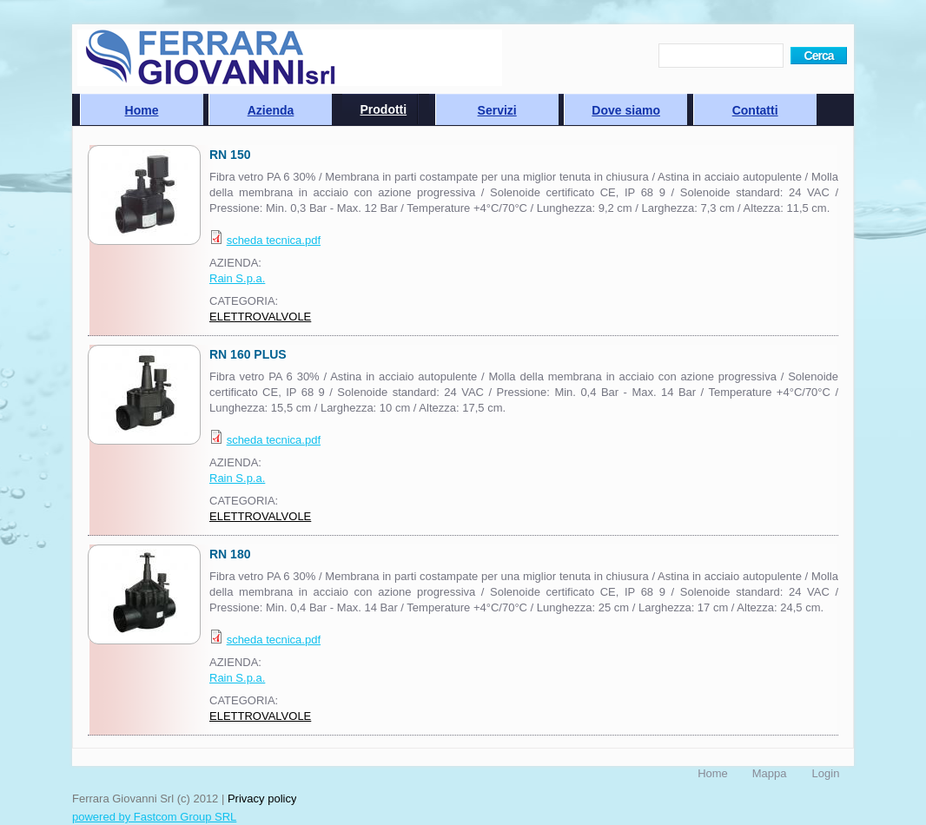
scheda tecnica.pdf (274, 240)
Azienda (271, 110)
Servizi (497, 110)
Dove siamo (626, 110)
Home (142, 110)
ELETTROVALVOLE (260, 316)
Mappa (769, 773)
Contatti (755, 110)
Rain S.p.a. (237, 278)
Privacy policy (262, 798)
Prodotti (383, 109)
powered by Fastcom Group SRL (154, 816)
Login (826, 773)
